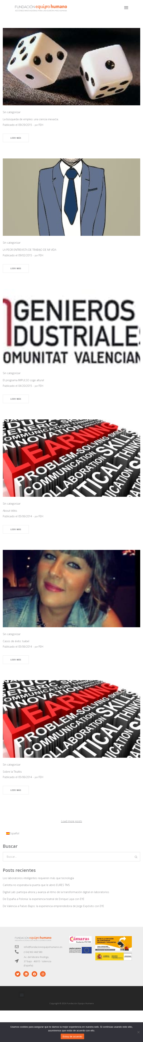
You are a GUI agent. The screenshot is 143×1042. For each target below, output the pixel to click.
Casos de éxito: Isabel (16, 641)
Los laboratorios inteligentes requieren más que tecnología (38, 878)
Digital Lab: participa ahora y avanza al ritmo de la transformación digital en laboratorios (56, 892)
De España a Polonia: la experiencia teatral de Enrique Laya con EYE (43, 899)
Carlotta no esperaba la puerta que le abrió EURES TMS (36, 885)
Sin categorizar (11, 112)
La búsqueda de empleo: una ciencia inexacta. (31, 119)
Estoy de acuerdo (72, 1036)
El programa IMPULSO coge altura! (23, 380)
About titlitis (10, 510)
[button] (22, 995)
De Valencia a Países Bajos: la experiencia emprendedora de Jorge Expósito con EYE (53, 906)
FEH (41, 125)
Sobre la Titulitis (12, 771)
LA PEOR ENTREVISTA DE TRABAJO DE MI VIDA (29, 249)
